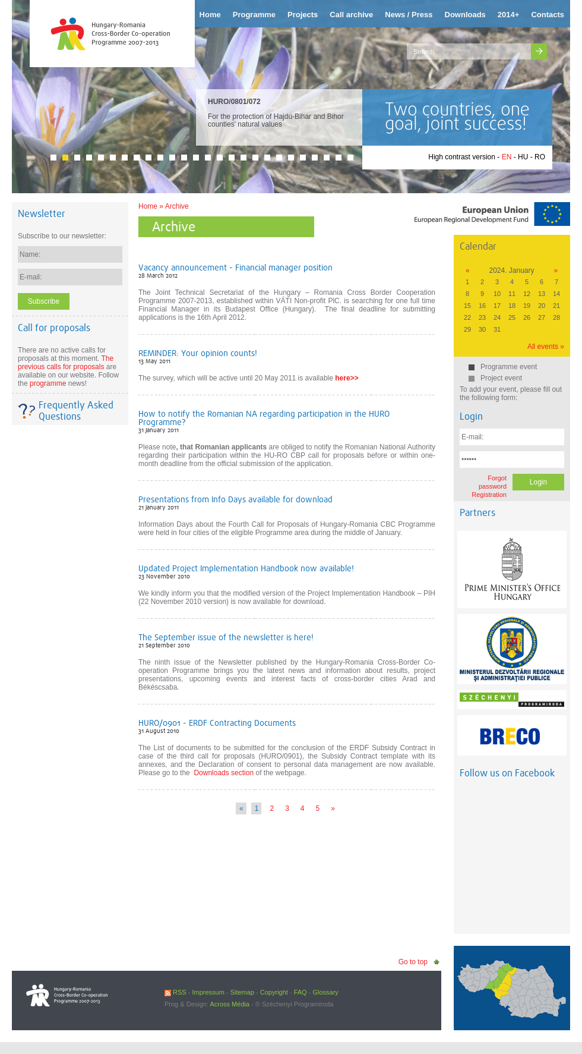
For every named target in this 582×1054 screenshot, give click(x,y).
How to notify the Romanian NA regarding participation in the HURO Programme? (264, 418)
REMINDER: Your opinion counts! (197, 353)
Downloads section (224, 773)
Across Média (229, 1004)
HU (523, 157)
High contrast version (461, 157)
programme (48, 383)
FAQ (300, 992)
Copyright (274, 992)
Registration (489, 494)
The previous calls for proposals (65, 362)
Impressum (208, 992)
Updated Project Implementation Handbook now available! (246, 568)
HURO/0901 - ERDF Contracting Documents (217, 723)
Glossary (325, 992)
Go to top (413, 962)
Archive (177, 206)
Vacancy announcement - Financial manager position (235, 267)
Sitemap (242, 992)
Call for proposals (54, 327)
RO (539, 157)
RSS (175, 992)
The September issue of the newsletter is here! (226, 637)
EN (507, 157)
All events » (545, 346)
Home (147, 206)
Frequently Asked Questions (76, 410)
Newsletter (41, 213)
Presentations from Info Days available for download (235, 499)
